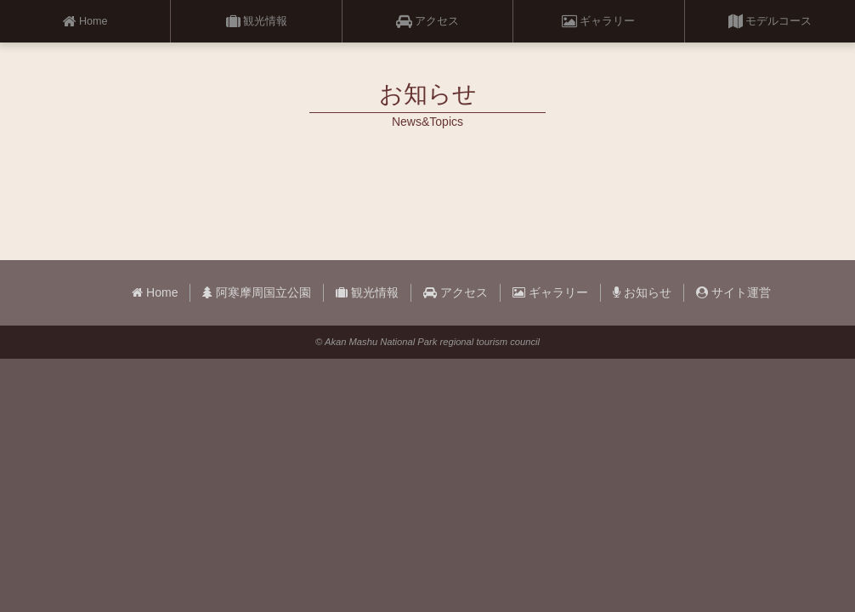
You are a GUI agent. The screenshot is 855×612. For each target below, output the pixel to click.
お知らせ (642, 292)
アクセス (427, 21)
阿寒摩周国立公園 (256, 292)
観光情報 (256, 21)
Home (85, 21)
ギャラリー (598, 21)
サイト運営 (733, 292)
